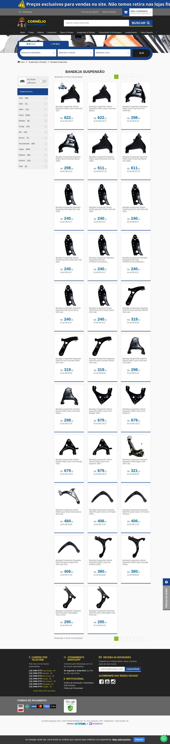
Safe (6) (23, 166)
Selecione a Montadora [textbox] (30, 53)
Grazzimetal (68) (27, 144)
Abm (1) (23, 104)
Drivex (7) (24, 138)
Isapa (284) (24, 149)
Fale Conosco (69, 700)
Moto (55, 44)
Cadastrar (132, 684)
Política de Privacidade (73, 703)
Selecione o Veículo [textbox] (67, 53)
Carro (31, 44)
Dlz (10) (23, 132)
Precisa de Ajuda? (90, 12)
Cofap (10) (24, 126)
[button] (166, 594)
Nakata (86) (24, 155)
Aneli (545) (24, 115)
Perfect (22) (25, 160)
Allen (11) (24, 109)
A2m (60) (23, 98)
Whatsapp (25, 12)
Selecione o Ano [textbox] (102, 53)
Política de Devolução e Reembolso (78, 697)
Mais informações (121, 739)
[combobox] (38, 53)
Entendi (139, 739)
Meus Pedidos (109, 12)
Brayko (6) (24, 121)
